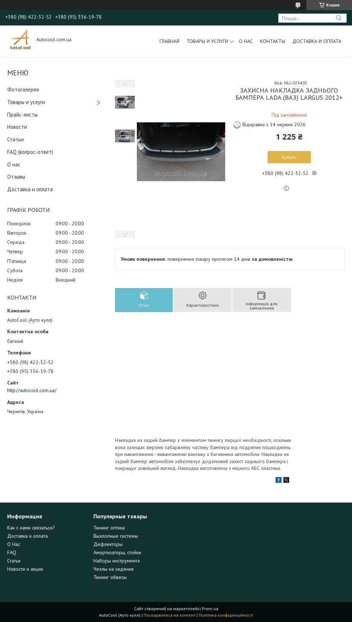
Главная (169, 41)
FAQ (11, 552)
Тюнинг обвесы (110, 577)
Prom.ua (210, 608)
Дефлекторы (107, 544)
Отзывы (16, 176)
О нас (246, 41)
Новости (17, 126)
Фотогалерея (23, 89)
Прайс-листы (22, 114)
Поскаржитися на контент (169, 615)
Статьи (15, 139)
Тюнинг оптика (109, 527)
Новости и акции (25, 569)
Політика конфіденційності (226, 615)
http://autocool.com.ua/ (31, 390)
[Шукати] (338, 18)
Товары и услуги (207, 41)
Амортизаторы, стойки (117, 552)
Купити (289, 157)
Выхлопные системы (115, 536)
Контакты (272, 41)
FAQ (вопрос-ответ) (30, 152)
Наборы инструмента (116, 560)
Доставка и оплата (316, 41)
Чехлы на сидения (113, 569)
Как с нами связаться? (31, 527)
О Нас (13, 544)
